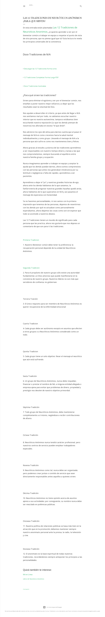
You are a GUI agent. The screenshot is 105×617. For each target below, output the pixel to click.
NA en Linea (27, 574)
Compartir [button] (26, 589)
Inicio (31, 5)
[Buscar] (81, 6)
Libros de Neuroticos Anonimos (33, 579)
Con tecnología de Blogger (52, 607)
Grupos (38, 5)
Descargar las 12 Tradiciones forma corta (40, 69)
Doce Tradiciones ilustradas (35, 86)
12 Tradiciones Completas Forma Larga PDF (41, 77)
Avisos (46, 5)
